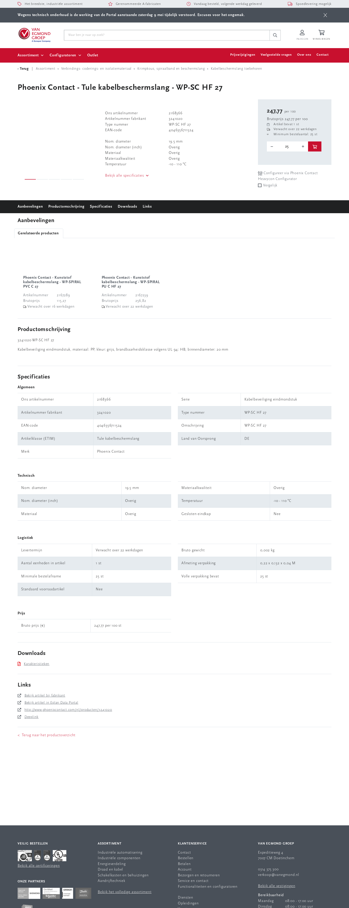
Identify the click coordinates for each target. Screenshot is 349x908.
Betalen (184, 864)
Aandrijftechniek (111, 881)
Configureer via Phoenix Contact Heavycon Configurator (288, 176)
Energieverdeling (112, 864)
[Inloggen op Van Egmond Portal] (302, 35)
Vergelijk (270, 185)
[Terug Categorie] (24, 69)
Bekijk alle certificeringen (39, 866)
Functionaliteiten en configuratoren (207, 887)
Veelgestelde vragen (276, 55)
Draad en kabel (110, 869)
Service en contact (193, 881)
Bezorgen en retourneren (199, 875)
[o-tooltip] (287, 146)
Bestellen (185, 858)
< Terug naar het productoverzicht (46, 735)
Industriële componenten (119, 858)
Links (147, 207)
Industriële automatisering (120, 853)
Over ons (304, 55)
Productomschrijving (66, 207)
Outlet (92, 55)
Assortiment (28, 55)
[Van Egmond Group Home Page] (34, 34)
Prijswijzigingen (242, 55)
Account (185, 869)
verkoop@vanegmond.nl (278, 875)
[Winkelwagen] (322, 35)
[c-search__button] (275, 35)
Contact (323, 55)
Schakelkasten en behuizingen (123, 875)
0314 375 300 (268, 869)
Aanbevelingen (30, 207)
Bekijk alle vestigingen (276, 886)
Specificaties (101, 207)
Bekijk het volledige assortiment (125, 892)
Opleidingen (188, 903)
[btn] (325, 15)
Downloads (127, 207)
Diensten (185, 898)
